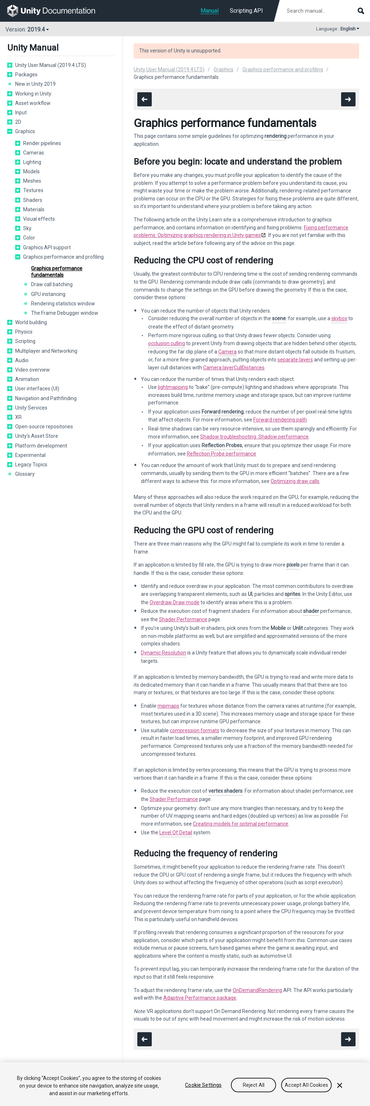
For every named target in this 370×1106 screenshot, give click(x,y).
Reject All (253, 1086)
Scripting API (246, 10)
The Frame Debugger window (64, 313)
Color (29, 238)
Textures (33, 190)
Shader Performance (183, 619)
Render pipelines (42, 143)
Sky (27, 228)
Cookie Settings (203, 1086)
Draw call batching (52, 284)
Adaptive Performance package (199, 998)
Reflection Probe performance (221, 454)
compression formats (194, 730)
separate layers (295, 360)
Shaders (32, 200)
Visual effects (39, 219)
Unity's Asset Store (36, 436)
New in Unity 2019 (35, 84)
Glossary (25, 474)
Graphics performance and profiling (63, 257)
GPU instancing (48, 294)
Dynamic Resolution (163, 653)
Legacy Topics (31, 464)
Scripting (25, 341)
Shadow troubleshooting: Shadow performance (254, 437)
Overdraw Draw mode (174, 602)
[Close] (339, 1086)
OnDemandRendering (257, 990)
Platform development (41, 446)
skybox (339, 318)
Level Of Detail (175, 832)
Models (31, 171)
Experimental (30, 455)
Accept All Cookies (306, 1086)
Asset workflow (33, 103)
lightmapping (173, 387)
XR (18, 417)
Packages (26, 74)
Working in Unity (33, 94)
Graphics (25, 131)
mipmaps (168, 706)
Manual (210, 10)
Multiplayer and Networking (46, 351)
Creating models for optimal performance (240, 824)
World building (31, 322)
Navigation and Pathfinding (46, 398)
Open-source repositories (44, 426)
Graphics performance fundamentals (56, 272)
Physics (24, 332)
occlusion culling (166, 343)
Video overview (32, 370)
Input (21, 112)
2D (18, 122)
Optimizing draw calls (295, 481)
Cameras (33, 153)
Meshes (32, 181)
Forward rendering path (280, 420)
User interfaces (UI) (37, 388)
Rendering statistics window (63, 303)
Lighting (32, 162)
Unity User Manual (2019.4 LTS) (50, 65)
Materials (33, 209)
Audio (22, 360)
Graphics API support (47, 247)
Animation (27, 379)
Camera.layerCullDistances (233, 367)
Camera (227, 352)
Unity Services (31, 408)
